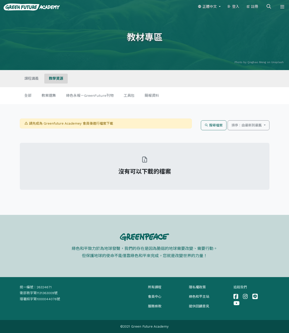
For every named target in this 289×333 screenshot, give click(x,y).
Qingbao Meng (256, 62)
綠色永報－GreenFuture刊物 (90, 95)
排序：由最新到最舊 (247, 125)
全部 (27, 95)
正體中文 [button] (208, 6)
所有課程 (154, 287)
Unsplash (277, 62)
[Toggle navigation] (282, 6)
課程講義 (31, 78)
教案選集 (49, 95)
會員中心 (154, 297)
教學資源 (56, 78)
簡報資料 (152, 95)
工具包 (129, 95)
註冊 (252, 6)
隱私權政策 (197, 287)
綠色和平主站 (199, 297)
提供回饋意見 (199, 306)
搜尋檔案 (214, 125)
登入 (233, 6)
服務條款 (154, 306)
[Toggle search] (269, 6)
